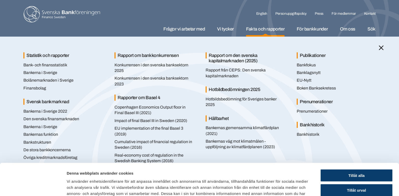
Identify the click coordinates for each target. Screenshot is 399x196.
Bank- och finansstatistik (45, 65)
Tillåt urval (356, 160)
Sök (371, 29)
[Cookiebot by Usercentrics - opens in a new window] (33, 186)
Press (319, 14)
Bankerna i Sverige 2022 (45, 111)
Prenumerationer (312, 111)
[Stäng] (381, 48)
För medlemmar (344, 14)
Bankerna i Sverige (40, 72)
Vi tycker (225, 29)
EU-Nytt (304, 80)
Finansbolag (34, 88)
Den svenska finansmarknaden (51, 119)
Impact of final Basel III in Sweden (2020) (151, 120)
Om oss (347, 29)
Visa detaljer (276, 186)
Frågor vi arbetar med (184, 29)
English (261, 14)
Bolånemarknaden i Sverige (48, 80)
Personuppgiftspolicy (291, 14)
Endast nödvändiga (356, 175)
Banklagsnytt (309, 72)
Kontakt (370, 14)
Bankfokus (306, 65)
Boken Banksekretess (316, 88)
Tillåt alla (356, 145)
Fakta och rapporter (265, 29)
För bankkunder (312, 29)
